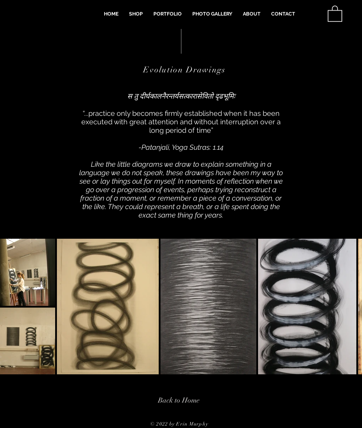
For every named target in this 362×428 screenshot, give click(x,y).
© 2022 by (163, 424)
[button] (136, 14)
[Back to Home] (179, 400)
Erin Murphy (192, 424)
